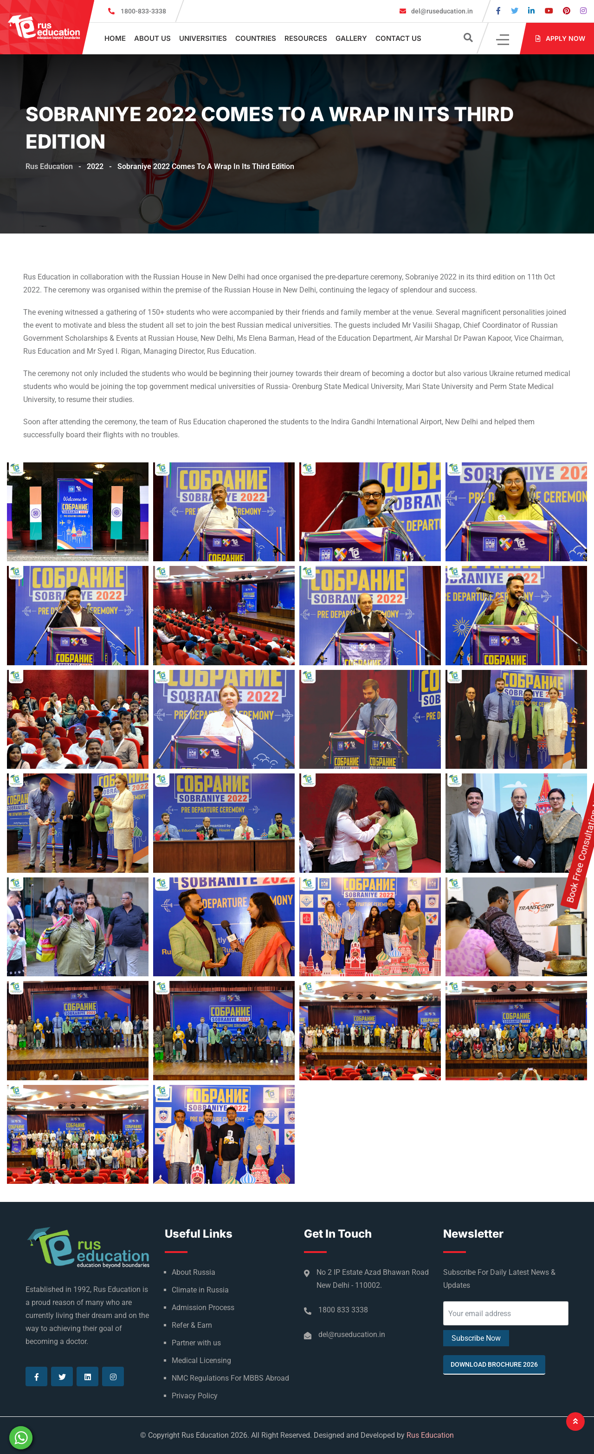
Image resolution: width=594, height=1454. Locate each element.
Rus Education (430, 1435)
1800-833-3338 (143, 11)
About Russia (193, 1272)
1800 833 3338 (343, 1309)
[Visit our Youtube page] (549, 10)
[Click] (503, 39)
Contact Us (398, 38)
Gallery (351, 38)
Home (115, 38)
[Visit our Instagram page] (583, 10)
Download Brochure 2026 (494, 1364)
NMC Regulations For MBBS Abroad (230, 1378)
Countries (255, 38)
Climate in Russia (200, 1289)
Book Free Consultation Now (585, 735)
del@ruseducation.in (441, 11)
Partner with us (196, 1342)
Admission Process (203, 1307)
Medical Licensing (201, 1360)
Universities (203, 38)
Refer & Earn (192, 1325)
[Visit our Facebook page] (498, 10)
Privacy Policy (195, 1395)
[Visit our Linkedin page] (531, 10)
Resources (305, 38)
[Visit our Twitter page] (514, 10)
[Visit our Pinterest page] (566, 10)
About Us (152, 38)
